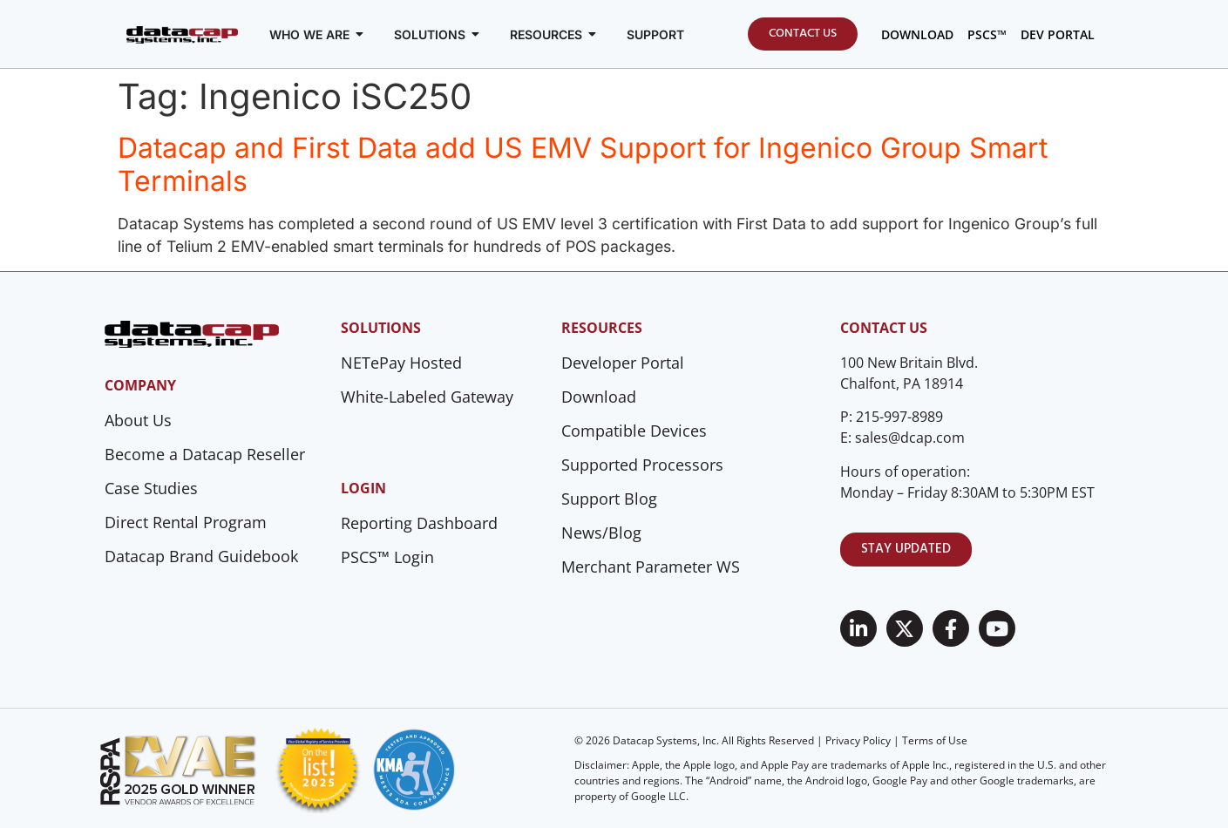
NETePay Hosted (401, 362)
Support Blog (609, 498)
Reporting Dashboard (419, 522)
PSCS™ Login (387, 556)
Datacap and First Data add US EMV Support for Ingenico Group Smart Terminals (583, 164)
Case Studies (151, 488)
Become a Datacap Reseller (205, 454)
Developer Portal (622, 362)
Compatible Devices (634, 430)
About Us (138, 420)
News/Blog (601, 532)
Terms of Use (934, 740)
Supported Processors (642, 464)
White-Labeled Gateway (427, 396)
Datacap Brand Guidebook (201, 556)
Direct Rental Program (186, 522)
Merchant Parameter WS (650, 566)
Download (598, 396)
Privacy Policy (858, 740)
